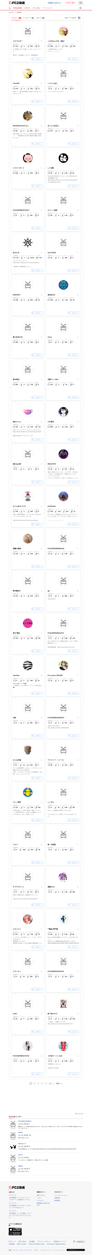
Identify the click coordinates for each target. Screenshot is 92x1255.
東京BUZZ (51, 295)
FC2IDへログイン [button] (55, 3)
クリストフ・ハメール (56, 760)
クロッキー (17, 971)
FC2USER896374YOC (21, 1056)
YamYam (16, 675)
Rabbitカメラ (22, 1143)
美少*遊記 (16, 633)
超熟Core (51, 887)
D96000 (20, 1166)
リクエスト (40, 1200)
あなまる (16, 252)
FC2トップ (12, 1241)
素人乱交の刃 (18, 337)
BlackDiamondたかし (21, 126)
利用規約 (57, 1198)
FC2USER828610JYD (56, 633)
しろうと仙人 (52, 83)
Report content (21, 1244)
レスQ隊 (51, 168)
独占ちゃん (17, 422)
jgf (49, 591)
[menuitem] (80, 3)
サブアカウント (18, 887)
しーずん (51, 802)
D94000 (20, 1132)
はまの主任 (52, 252)
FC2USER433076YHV (56, 971)
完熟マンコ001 (53, 379)
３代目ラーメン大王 (55, 1056)
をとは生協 (17, 760)
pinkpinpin (52, 506)
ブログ (36, 1250)
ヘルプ (39, 1198)
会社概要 (32, 1241)
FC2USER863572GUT (21, 210)
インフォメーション (60, 1195)
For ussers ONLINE (55, 675)
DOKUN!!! (16, 295)
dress (50, 337)
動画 (10, 1250)
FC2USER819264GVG (56, 718)
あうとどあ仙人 (53, 126)
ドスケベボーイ (18, 168)
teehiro (20, 1155)
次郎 (14, 718)
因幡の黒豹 (17, 548)
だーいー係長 (52, 210)
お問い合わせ (22, 1241)
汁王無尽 (51, 422)
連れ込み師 (17, 464)
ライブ (15, 1250)
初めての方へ (41, 1195)
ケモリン (11, 12)
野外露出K (17, 591)
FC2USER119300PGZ (24, 1121)
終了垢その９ (52, 1014)
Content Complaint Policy (36, 1244)
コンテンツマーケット (25, 1250)
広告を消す (80, 1113)
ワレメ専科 (17, 802)
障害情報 (57, 1200)
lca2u (15, 1014)
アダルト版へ (70, 3)
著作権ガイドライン (60, 1241)
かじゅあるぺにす (19, 506)
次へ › (51, 1083)
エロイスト (17, 929)
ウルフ (15, 844)
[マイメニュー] (80, 8)
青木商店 (16, 379)
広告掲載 (11, 1244)
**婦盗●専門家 (53, 929)
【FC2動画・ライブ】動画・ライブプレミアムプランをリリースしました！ (20, 1215)
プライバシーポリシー (44, 1241)
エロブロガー (18, 41)
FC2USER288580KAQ (56, 548)
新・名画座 (52, 844)
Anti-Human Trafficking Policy (56, 1244)
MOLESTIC (52, 464)
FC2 (14, 2)
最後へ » (59, 1083)
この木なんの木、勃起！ (56, 41)
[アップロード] (10, 8)
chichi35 (16, 83)
